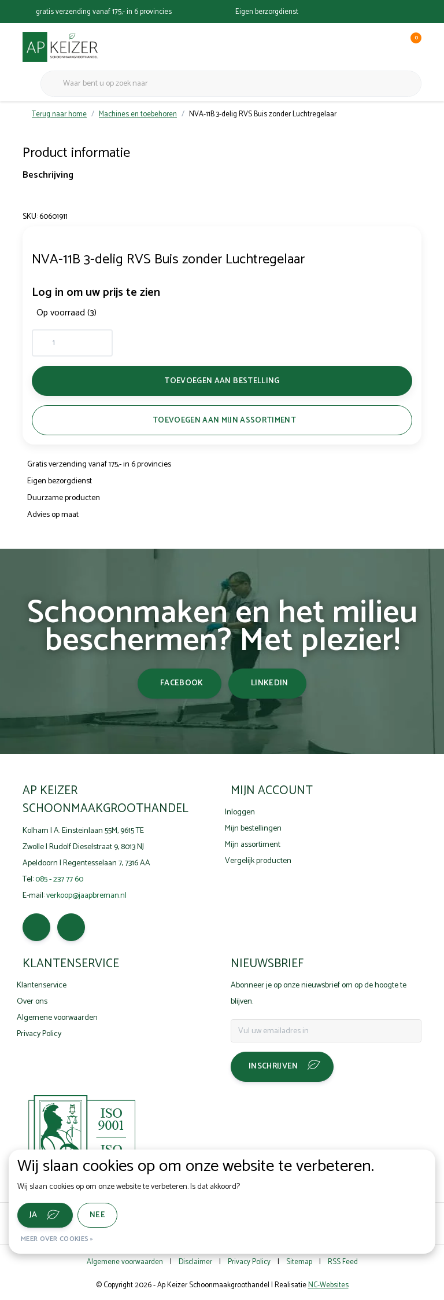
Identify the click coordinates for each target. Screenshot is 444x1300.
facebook (182, 683)
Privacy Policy (249, 1262)
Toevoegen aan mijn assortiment (224, 420)
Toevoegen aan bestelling (221, 380)
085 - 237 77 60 (59, 879)
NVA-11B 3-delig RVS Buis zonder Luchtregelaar (262, 114)
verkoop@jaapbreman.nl (86, 895)
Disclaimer (195, 1262)
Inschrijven (273, 1066)
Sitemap (299, 1262)
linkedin (269, 683)
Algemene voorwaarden (125, 1262)
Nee (97, 1215)
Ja (33, 1215)
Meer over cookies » (57, 1238)
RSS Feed (343, 1262)
